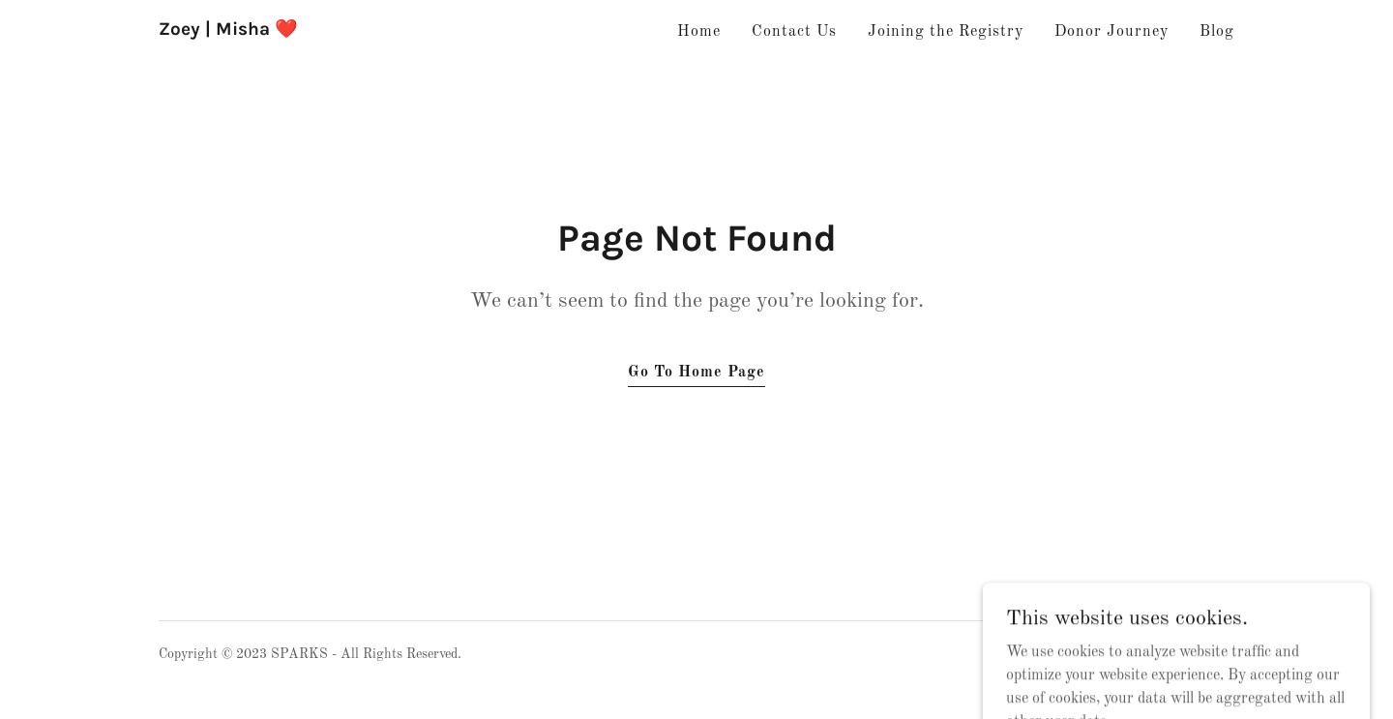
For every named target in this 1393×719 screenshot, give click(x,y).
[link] (228, 31)
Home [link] (699, 32)
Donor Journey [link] (1111, 32)
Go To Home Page (696, 372)
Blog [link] (1217, 32)
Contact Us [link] (794, 32)
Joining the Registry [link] (945, 32)
